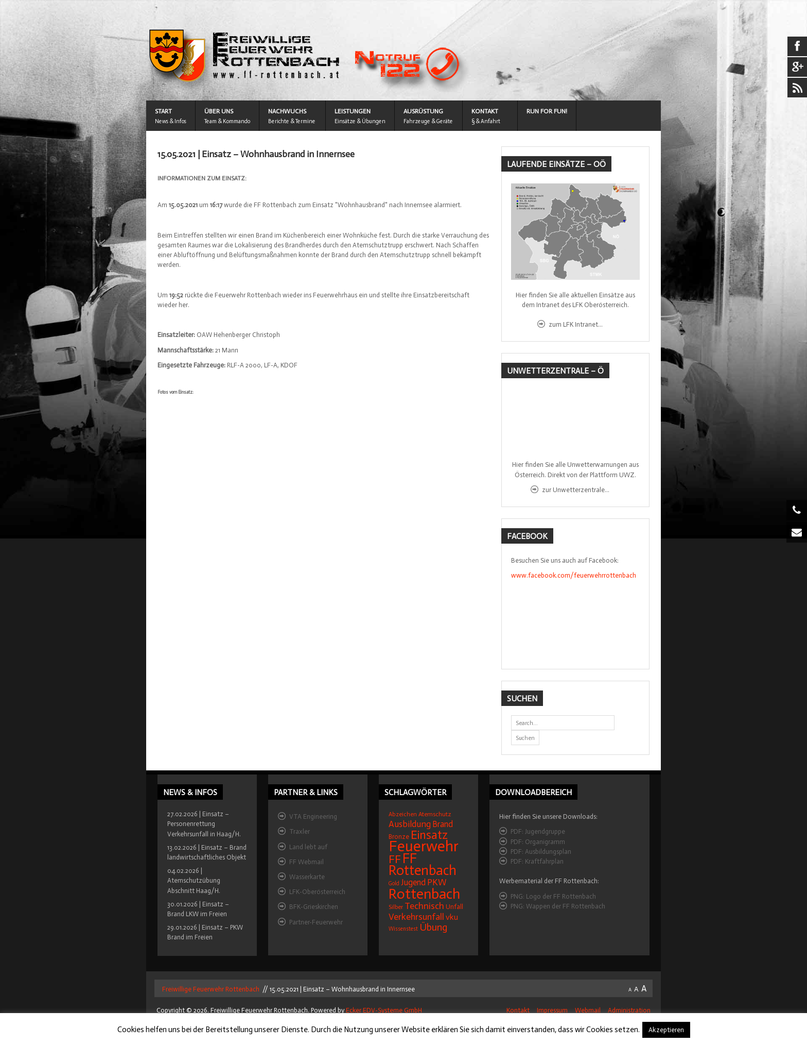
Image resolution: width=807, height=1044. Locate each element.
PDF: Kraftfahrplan (537, 861)
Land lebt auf (308, 847)
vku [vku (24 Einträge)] (452, 917)
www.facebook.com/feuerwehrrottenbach (573, 575)
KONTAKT (484, 111)
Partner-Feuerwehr (316, 922)
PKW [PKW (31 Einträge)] (437, 882)
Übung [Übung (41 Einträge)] (433, 927)
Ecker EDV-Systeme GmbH (384, 1010)
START (163, 111)
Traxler (299, 831)
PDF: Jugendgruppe (538, 831)
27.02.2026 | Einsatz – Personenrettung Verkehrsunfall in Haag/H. (204, 823)
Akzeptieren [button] (666, 1030)
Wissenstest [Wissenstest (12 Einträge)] (403, 928)
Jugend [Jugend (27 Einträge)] (413, 882)
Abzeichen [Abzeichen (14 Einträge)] (403, 814)
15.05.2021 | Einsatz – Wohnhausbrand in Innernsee (256, 154)
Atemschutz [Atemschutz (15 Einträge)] (434, 814)
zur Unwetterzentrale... (575, 490)
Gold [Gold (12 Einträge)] (394, 883)
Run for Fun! (547, 111)
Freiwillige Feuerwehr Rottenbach (210, 989)
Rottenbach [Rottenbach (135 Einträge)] (424, 893)
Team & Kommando (227, 121)
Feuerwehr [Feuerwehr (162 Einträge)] (424, 846)
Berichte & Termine (291, 121)
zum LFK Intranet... (576, 324)
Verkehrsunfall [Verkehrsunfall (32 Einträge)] (416, 916)
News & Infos (170, 121)
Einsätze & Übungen (360, 121)
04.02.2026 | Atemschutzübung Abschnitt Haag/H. (193, 880)
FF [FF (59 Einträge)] (395, 859)
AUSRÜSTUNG (423, 111)
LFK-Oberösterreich (317, 892)
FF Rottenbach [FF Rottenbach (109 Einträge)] (423, 864)
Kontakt (518, 1010)
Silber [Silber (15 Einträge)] (396, 907)
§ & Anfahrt (485, 121)
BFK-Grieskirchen (313, 907)
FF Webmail (306, 862)
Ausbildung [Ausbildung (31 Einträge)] (410, 824)
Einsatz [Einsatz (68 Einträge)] (429, 835)
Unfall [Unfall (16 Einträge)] (454, 907)
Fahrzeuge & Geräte (428, 121)
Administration (629, 1010)
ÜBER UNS (218, 111)
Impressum (552, 1010)
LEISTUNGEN (353, 111)
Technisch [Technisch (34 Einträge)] (424, 906)
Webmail (588, 1010)
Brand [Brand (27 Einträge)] (442, 824)
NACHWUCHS (287, 111)
